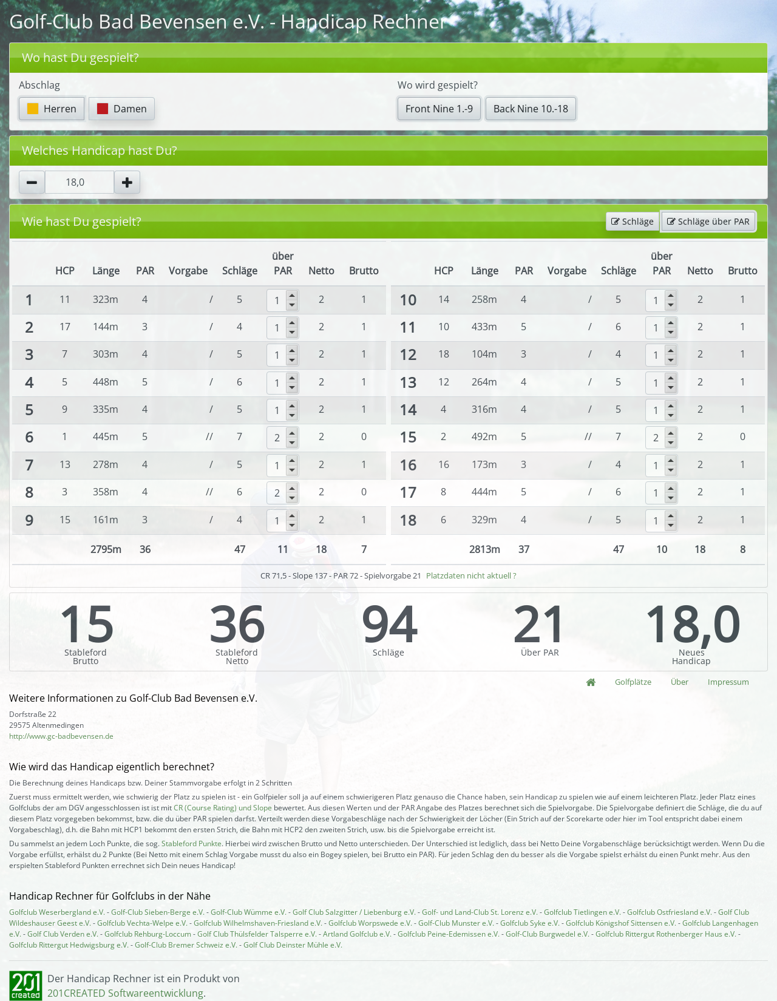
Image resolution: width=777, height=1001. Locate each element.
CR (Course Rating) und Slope (223, 807)
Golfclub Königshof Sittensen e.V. (621, 923)
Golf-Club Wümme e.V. (249, 912)
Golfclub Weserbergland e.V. (57, 912)
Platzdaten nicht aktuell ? (471, 575)
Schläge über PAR (708, 221)
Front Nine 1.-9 (439, 108)
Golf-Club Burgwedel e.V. (547, 934)
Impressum (728, 681)
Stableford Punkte (191, 843)
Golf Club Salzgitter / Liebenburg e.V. (354, 912)
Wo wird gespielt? (438, 85)
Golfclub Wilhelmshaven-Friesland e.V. (258, 923)
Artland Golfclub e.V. (357, 934)
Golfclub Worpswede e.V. (370, 923)
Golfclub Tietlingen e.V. (582, 912)
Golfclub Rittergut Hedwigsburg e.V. (69, 945)
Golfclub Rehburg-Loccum (147, 934)
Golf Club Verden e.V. (62, 934)
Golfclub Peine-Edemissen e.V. (449, 934)
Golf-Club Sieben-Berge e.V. (158, 912)
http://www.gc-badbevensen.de (61, 736)
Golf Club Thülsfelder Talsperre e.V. (257, 934)
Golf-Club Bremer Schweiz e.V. (186, 945)
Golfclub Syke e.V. (530, 923)
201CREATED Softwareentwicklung (125, 993)
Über (679, 681)
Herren (51, 108)
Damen (122, 108)
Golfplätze (633, 681)
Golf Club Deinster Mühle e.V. (292, 945)
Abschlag (39, 85)
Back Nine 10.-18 (531, 108)
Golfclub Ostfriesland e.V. (669, 912)
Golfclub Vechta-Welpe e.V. (142, 923)
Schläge (632, 221)
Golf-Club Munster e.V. (456, 923)
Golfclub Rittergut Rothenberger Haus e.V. (665, 934)
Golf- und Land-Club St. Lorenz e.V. (480, 912)
